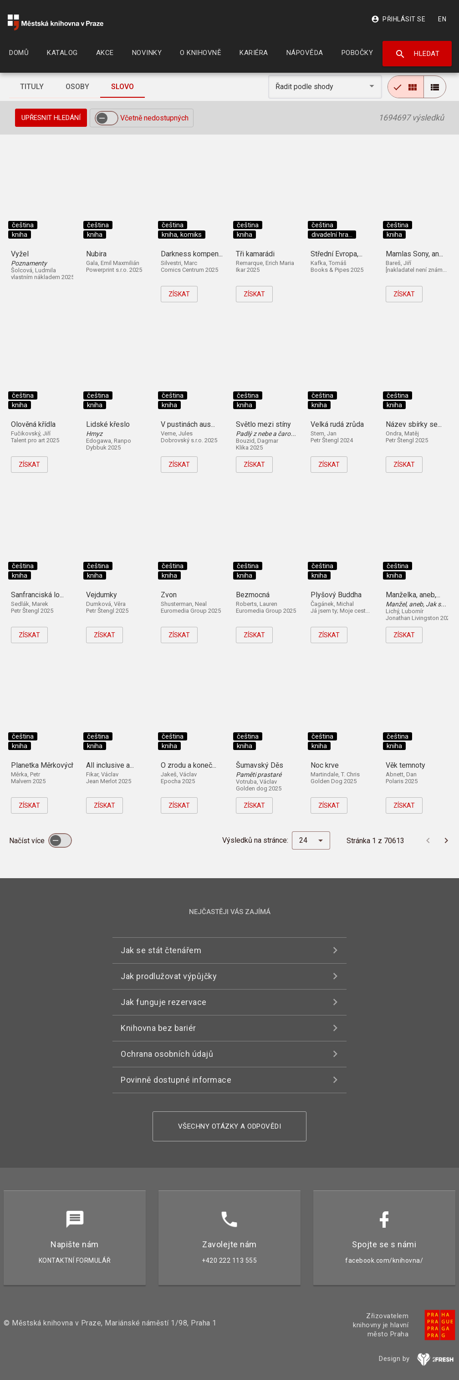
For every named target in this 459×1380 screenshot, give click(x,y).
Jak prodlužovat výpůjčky (169, 976)
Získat (179, 294)
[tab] (32, 87)
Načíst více (27, 840)
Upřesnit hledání (51, 118)
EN (442, 19)
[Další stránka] (446, 840)
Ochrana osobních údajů (167, 1054)
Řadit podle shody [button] (305, 86)
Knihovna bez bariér (158, 1028)
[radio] (405, 87)
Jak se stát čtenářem (161, 950)
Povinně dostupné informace (176, 1080)
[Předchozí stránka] (428, 840)
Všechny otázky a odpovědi (229, 1126)
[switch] (106, 118)
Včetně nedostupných (154, 118)
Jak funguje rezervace (164, 1002)
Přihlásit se (398, 19)
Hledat (417, 54)
